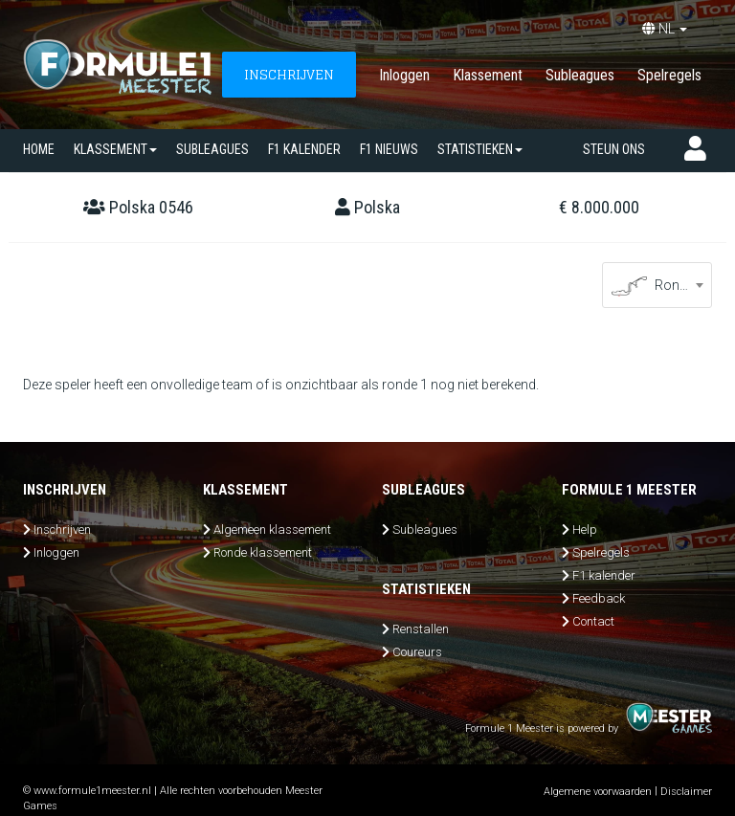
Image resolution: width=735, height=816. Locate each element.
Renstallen (420, 629)
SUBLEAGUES (212, 149)
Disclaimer (686, 791)
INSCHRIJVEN (289, 74)
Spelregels (669, 75)
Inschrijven (62, 529)
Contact (593, 621)
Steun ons (614, 149)
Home (39, 149)
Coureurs (417, 652)
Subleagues (580, 75)
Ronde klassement (262, 552)
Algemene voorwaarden (598, 791)
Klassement (488, 75)
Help (584, 529)
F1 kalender (304, 149)
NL (664, 28)
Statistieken (480, 149)
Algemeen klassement (272, 529)
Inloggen (404, 75)
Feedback (598, 598)
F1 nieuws (389, 149)
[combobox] (657, 285)
